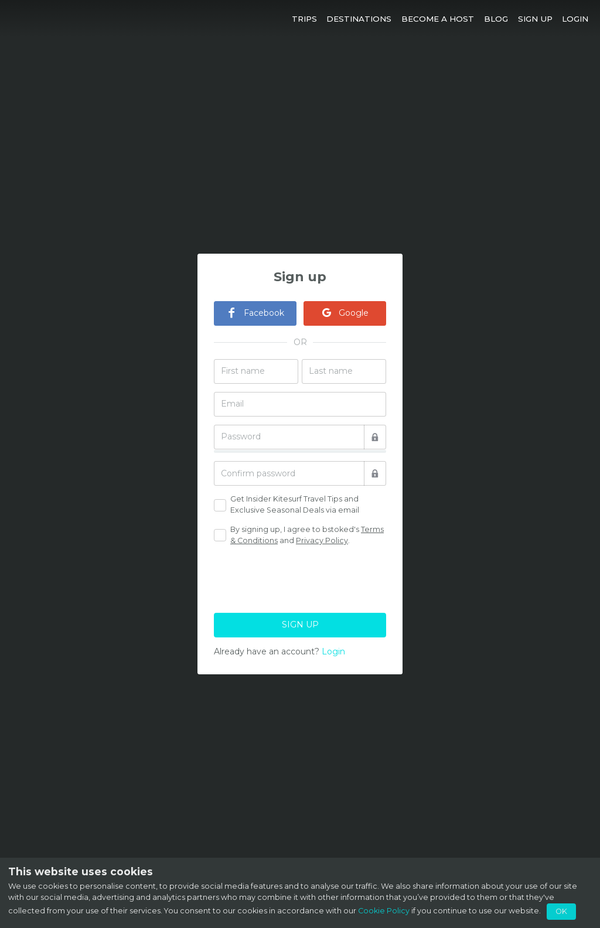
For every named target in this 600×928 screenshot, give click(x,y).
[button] (304, 18)
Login (333, 651)
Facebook (255, 313)
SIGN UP (300, 624)
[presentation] (303, 578)
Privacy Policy (322, 540)
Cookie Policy (384, 910)
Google (345, 313)
